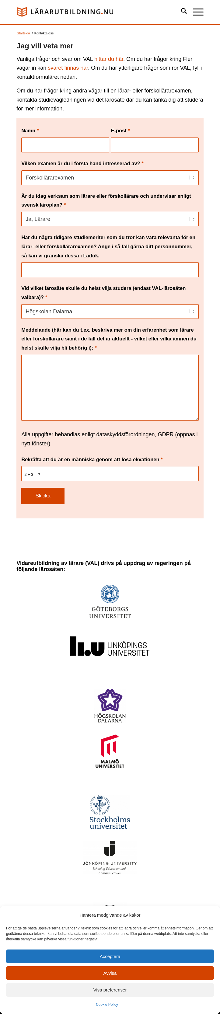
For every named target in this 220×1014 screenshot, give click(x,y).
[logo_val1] (91, 12)
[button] (195, 12)
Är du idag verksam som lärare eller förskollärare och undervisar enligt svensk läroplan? (106, 200)
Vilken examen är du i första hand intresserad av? (82, 163)
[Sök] (181, 12)
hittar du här (108, 59)
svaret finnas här (68, 68)
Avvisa (110, 973)
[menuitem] (181, 12)
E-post (120, 131)
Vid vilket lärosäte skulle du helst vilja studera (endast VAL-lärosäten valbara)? (103, 292)
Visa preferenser (110, 989)
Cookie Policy (107, 1004)
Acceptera (110, 956)
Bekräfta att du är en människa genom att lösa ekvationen (91, 459)
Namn (30, 131)
